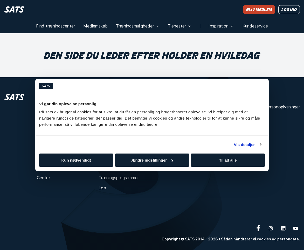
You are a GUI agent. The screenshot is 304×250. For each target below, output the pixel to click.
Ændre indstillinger (152, 160)
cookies (264, 239)
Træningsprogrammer (119, 177)
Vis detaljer (244, 144)
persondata (288, 239)
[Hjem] (14, 9)
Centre (43, 177)
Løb (102, 187)
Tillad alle (228, 160)
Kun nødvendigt (76, 160)
